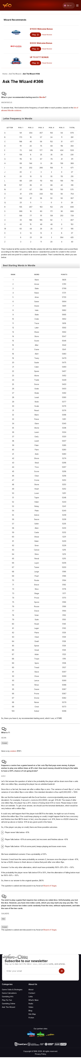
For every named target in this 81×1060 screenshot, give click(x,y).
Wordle (42, 97)
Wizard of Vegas (50, 886)
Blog (30, 1010)
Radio (30, 1003)
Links (30, 996)
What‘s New (33, 1000)
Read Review (47, 34)
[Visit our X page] (9, 976)
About (30, 989)
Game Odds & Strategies (12, 989)
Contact (31, 993)
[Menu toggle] (77, 5)
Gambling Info (7, 996)
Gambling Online (8, 1003)
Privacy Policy (40, 1054)
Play (35, 35)
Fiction (31, 1017)
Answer (4, 743)
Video (30, 1007)
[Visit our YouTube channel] (4, 976)
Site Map (32, 1014)
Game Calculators (9, 993)
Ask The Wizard (8, 1007)
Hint (3, 919)
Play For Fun (7, 1000)
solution (13, 751)
